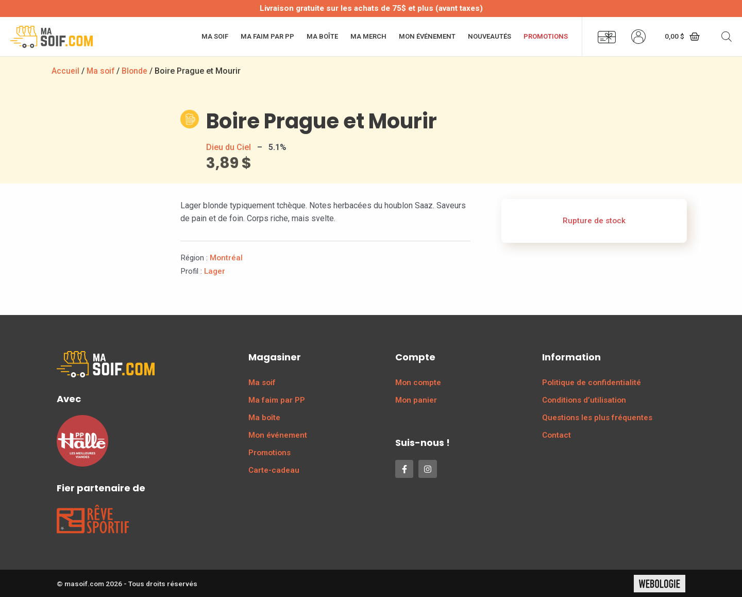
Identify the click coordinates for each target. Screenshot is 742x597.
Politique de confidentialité (591, 382)
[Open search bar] (726, 36)
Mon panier (416, 399)
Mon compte (418, 382)
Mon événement (427, 36)
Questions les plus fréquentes (597, 417)
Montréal (226, 257)
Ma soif (214, 36)
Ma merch (368, 36)
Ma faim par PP (267, 36)
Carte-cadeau (273, 469)
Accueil (65, 71)
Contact (556, 434)
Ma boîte (322, 36)
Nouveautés (489, 36)
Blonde (136, 71)
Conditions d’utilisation (584, 399)
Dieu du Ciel (228, 147)
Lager (214, 270)
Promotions (546, 36)
